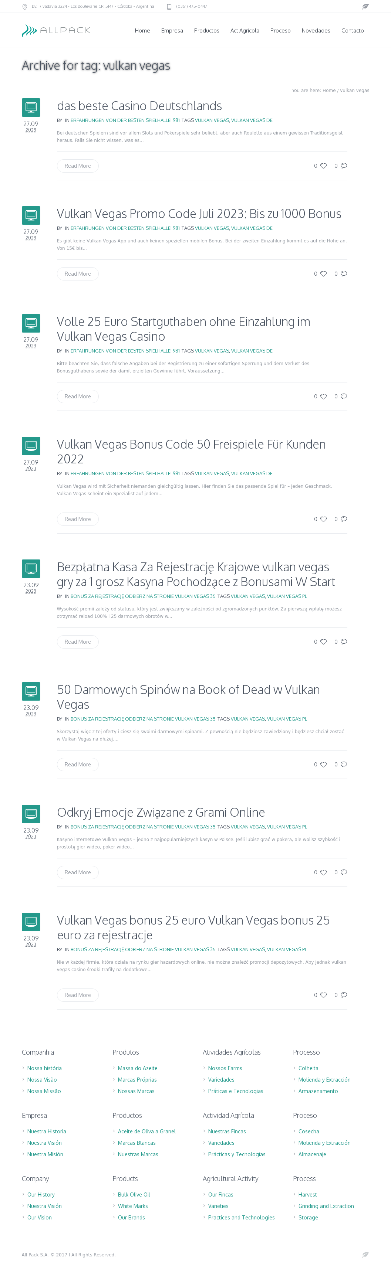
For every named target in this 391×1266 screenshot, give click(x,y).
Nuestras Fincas (227, 1131)
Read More (78, 166)
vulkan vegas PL (287, 596)
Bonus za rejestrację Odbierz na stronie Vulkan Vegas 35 (143, 596)
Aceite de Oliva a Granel (147, 1131)
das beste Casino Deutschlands (139, 105)
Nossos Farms (225, 1068)
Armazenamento (318, 1091)
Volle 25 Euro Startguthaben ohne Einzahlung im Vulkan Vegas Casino (183, 329)
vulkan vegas (212, 120)
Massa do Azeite (138, 1068)
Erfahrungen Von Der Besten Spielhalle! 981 (125, 120)
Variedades (221, 1079)
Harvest (308, 1194)
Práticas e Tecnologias (235, 1091)
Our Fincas (220, 1194)
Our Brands (131, 1217)
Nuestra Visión (44, 1143)
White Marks (133, 1206)
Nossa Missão (44, 1091)
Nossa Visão (42, 1079)
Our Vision (39, 1217)
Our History (41, 1194)
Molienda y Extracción (325, 1079)
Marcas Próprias (137, 1079)
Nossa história (44, 1068)
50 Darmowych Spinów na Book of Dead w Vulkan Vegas (188, 697)
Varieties (218, 1206)
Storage (308, 1217)
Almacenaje (312, 1154)
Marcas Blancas (137, 1143)
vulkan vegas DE (252, 120)
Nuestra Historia (46, 1131)
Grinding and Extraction (326, 1206)
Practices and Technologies (241, 1217)
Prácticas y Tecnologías (237, 1154)
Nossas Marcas (136, 1091)
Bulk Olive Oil (134, 1194)
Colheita (308, 1068)
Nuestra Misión (45, 1154)
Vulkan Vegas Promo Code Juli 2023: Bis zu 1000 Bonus (199, 213)
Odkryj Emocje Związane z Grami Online (161, 812)
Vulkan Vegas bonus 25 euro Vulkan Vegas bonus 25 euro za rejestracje (193, 927)
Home (329, 90)
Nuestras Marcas (138, 1154)
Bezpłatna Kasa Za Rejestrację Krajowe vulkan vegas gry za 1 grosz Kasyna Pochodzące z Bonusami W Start (196, 574)
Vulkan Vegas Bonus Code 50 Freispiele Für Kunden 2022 (191, 451)
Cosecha (309, 1131)
